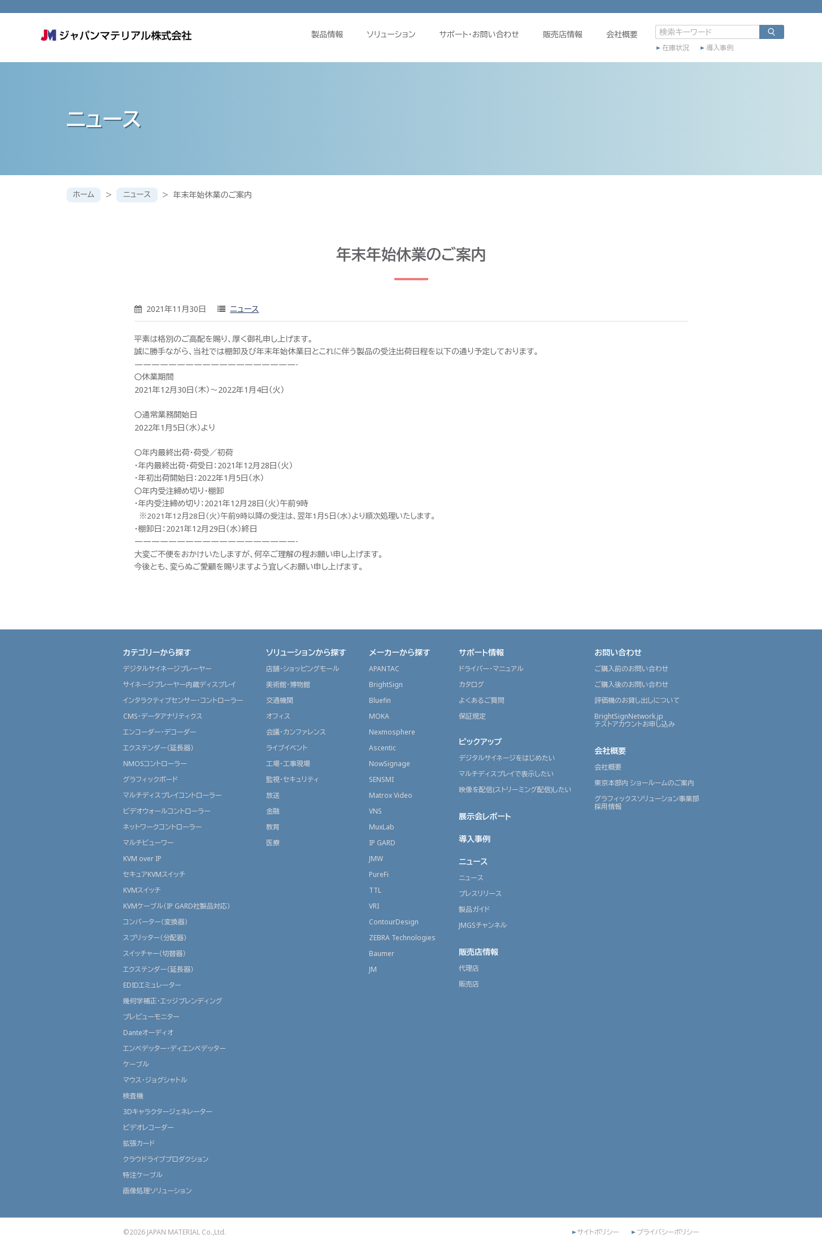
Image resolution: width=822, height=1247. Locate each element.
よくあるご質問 (481, 700)
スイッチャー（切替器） (154, 953)
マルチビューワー (148, 843)
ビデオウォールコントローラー (167, 811)
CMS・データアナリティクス (163, 716)
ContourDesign (394, 922)
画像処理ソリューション (157, 1191)
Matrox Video (390, 795)
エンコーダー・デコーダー (160, 732)
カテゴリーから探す (157, 652)
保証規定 (472, 716)
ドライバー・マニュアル (491, 669)
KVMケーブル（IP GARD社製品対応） (176, 906)
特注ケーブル (143, 1175)
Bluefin (380, 700)
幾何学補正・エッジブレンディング (173, 1001)
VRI (374, 906)
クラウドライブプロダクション (166, 1159)
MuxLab (381, 827)
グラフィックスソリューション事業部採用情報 (646, 802)
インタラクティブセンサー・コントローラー (183, 700)
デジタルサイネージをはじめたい (507, 758)
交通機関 (279, 700)
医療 (273, 843)
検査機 (133, 1096)
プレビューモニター (151, 1017)
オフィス (278, 716)
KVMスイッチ (142, 890)
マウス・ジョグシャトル (155, 1080)
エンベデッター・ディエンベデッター (174, 1048)
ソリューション (362, 43)
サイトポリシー (598, 1232)
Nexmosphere (392, 732)
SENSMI (381, 779)
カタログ (471, 684)
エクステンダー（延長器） (158, 748)
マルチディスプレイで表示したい (506, 774)
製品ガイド (474, 909)
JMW (376, 858)
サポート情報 (481, 652)
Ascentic (382, 748)
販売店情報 (534, 43)
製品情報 (299, 43)
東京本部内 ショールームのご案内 (644, 783)
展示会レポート (485, 816)
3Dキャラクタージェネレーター (167, 1111)
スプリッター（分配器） (155, 937)
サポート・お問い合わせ (451, 43)
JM (373, 969)
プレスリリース (480, 893)
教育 (273, 827)
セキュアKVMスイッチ (154, 874)
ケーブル (136, 1064)
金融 (273, 811)
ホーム (84, 194)
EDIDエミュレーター (152, 985)
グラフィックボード (151, 779)
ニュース (139, 194)
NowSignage (389, 763)
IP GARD (382, 843)
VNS (375, 811)
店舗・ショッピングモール (303, 669)
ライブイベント (286, 748)
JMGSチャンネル (483, 925)
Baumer (381, 953)
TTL (375, 890)
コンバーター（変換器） (155, 922)
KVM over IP (142, 858)
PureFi (379, 874)
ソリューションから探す (306, 652)
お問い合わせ (618, 652)
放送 (273, 795)
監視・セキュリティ (292, 779)
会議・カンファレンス (296, 732)
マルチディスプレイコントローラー (172, 795)
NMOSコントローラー (155, 763)
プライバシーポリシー (668, 1232)
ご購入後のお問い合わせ (631, 684)
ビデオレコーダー (148, 1127)
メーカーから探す (399, 652)
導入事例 (691, 54)
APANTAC (384, 669)
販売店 (469, 984)
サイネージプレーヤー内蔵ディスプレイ (179, 684)
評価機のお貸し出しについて (637, 700)
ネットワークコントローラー (162, 827)
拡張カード (139, 1143)
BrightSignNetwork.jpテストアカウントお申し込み (634, 720)
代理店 (469, 968)
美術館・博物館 (288, 684)
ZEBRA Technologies (402, 937)
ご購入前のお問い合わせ (631, 669)
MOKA (379, 716)
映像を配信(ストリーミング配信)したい (515, 789)
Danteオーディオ (148, 1032)
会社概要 (594, 43)
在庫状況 (647, 54)
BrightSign (386, 684)
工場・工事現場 (288, 763)
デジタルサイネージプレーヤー (167, 669)
